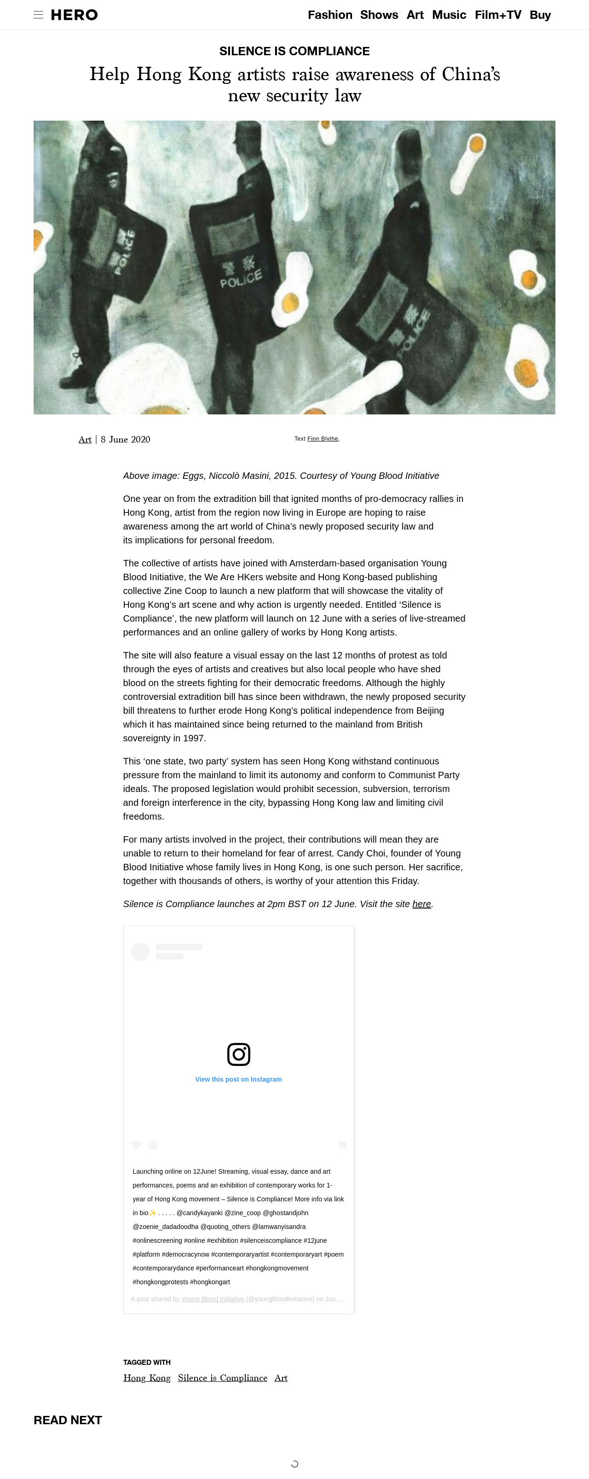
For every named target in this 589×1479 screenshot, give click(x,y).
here (422, 904)
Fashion (330, 14)
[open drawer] (38, 14)
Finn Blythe (322, 439)
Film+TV (498, 14)
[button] (147, 1378)
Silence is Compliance (222, 1378)
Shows (379, 14)
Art (415, 14)
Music (449, 14)
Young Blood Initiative (212, 1299)
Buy (540, 14)
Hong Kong (147, 1378)
